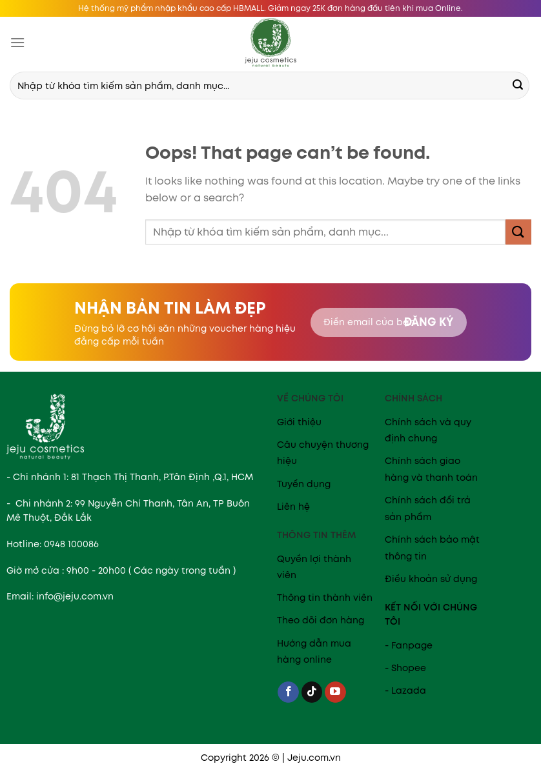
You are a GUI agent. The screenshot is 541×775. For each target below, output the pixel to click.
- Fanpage (409, 645)
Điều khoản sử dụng (431, 578)
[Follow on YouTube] (335, 692)
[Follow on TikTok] (312, 692)
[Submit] (518, 86)
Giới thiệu (299, 422)
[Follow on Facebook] (288, 692)
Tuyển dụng (304, 484)
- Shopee (405, 667)
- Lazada (405, 690)
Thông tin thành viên (325, 597)
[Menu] (17, 42)
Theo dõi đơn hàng (320, 620)
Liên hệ (293, 506)
